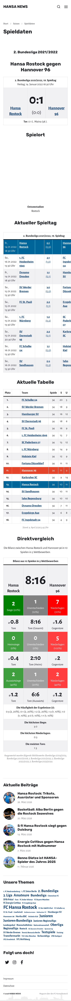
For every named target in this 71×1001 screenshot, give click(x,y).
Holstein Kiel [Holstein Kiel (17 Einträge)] (33, 916)
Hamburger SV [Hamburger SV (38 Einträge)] (55, 912)
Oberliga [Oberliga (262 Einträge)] (56, 924)
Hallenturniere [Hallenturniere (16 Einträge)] (29, 912)
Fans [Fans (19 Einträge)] (16, 900)
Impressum (8, 979)
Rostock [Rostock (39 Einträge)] (23, 928)
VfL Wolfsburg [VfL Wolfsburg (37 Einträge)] (23, 939)
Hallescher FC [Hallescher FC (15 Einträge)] (41, 912)
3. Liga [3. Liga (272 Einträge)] (7, 895)
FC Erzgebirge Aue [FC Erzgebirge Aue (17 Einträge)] (29, 903)
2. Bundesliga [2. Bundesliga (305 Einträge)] (48, 891)
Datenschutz (8, 986)
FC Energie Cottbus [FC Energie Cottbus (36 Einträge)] (12, 903)
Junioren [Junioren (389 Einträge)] (46, 916)
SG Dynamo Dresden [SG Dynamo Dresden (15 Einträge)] (35, 929)
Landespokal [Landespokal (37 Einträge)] (9, 925)
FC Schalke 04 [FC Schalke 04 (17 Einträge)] (59, 908)
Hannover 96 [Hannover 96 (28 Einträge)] (8, 916)
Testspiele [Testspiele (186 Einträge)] (48, 932)
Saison (16, 24)
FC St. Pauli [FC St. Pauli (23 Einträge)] (7, 912)
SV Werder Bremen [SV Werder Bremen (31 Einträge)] (11, 932)
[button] (58, 6)
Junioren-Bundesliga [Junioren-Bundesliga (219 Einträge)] (17, 920)
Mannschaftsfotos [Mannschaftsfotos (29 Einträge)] (24, 925)
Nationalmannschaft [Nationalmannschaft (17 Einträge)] (41, 925)
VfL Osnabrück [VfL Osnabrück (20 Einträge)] (9, 939)
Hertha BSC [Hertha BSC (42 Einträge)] (21, 916)
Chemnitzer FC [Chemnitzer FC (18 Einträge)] (53, 896)
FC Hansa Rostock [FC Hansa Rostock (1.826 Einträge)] (20, 907)
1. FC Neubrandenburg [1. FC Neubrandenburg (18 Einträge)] (11, 891)
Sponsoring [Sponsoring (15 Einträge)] (49, 929)
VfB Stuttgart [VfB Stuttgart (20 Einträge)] (56, 936)
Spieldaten (29, 24)
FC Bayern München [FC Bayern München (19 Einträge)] (41, 900)
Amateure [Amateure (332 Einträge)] (21, 895)
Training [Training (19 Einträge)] (60, 933)
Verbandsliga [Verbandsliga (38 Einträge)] (43, 936)
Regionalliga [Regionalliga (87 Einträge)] (10, 928)
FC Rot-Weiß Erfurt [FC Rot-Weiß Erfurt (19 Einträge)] (45, 908)
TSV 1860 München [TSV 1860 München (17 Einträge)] (29, 936)
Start (5, 24)
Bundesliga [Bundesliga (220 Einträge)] (38, 895)
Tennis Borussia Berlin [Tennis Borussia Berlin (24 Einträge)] (31, 933)
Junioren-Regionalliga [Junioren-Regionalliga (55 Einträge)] (44, 920)
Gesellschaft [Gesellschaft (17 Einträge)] (18, 912)
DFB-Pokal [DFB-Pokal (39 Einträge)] (8, 899)
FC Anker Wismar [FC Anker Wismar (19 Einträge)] (26, 900)
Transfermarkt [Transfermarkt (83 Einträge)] (11, 935)
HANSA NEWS (15, 7)
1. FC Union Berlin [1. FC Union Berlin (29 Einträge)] (29, 891)
